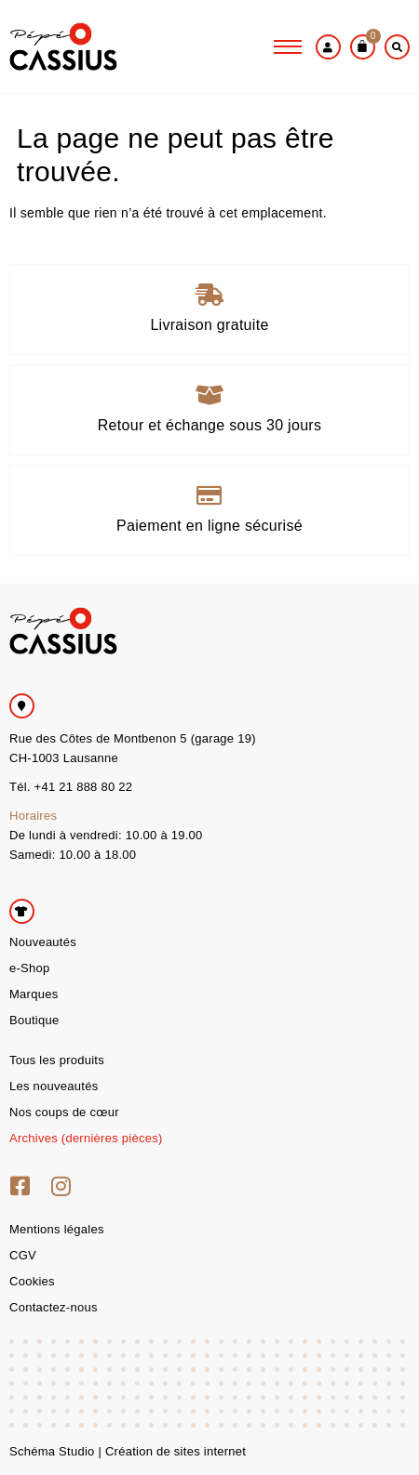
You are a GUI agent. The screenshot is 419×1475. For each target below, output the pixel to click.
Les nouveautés (53, 1086)
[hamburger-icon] (288, 46)
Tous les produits (56, 1060)
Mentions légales (56, 1229)
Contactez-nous (53, 1307)
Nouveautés (42, 942)
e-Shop (29, 968)
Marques (33, 994)
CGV (22, 1255)
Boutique (34, 1020)
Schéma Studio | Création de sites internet (127, 1451)
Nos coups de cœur (64, 1112)
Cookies (32, 1281)
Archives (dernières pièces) (86, 1138)
